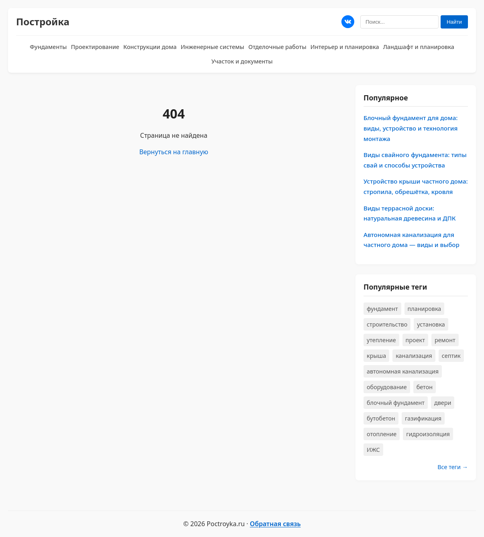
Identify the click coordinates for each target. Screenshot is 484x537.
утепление (381, 340)
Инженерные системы (212, 47)
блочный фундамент (396, 402)
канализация (414, 355)
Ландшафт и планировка (418, 47)
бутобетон (381, 418)
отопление (381, 434)
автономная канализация (403, 371)
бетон (425, 387)
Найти (454, 22)
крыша (376, 355)
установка (431, 324)
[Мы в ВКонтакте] (347, 21)
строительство (387, 324)
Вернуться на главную (173, 151)
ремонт (445, 340)
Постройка (42, 21)
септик (451, 355)
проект (415, 340)
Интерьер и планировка (344, 47)
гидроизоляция (428, 434)
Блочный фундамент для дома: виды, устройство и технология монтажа (410, 128)
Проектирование (95, 47)
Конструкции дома (150, 47)
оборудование (387, 387)
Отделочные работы (277, 47)
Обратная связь (275, 523)
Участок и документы (242, 61)
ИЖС (373, 449)
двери (442, 402)
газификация (423, 418)
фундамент (382, 308)
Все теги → (452, 467)
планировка (424, 308)
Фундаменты (48, 47)
